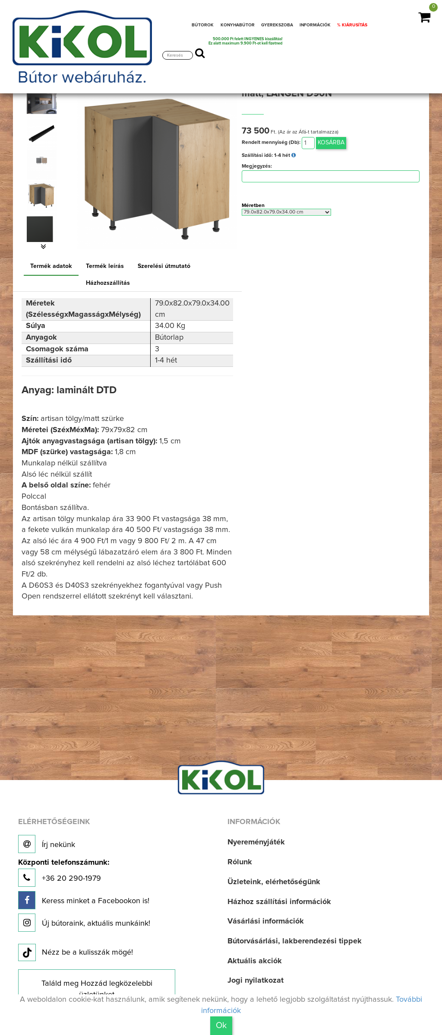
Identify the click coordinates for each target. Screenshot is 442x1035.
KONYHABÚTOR (238, 25)
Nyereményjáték (256, 842)
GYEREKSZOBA (277, 25)
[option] (43, 102)
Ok (221, 1025)
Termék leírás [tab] (105, 266)
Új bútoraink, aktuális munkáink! (84, 923)
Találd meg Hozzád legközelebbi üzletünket (96, 989)
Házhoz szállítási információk (279, 902)
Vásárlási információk (265, 921)
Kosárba (331, 143)
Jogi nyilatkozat (255, 980)
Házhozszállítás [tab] (108, 283)
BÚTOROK (203, 25)
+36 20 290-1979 (63, 873)
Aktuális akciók (254, 961)
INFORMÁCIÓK (315, 25)
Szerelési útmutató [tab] (164, 266)
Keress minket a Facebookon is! (83, 900)
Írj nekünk (46, 844)
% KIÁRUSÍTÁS (352, 25)
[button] (43, 246)
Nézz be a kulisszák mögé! (75, 953)
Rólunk (239, 862)
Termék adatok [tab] (51, 266)
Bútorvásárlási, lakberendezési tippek (294, 941)
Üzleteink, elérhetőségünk (273, 882)
